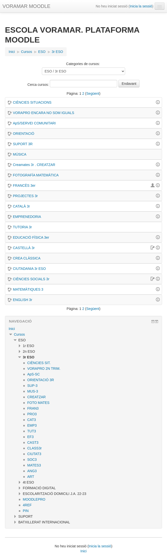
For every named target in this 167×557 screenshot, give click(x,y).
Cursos (19, 334)
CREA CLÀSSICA (26, 258)
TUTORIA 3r (22, 227)
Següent (92, 93)
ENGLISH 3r (22, 300)
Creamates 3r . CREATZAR (34, 165)
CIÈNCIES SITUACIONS (32, 102)
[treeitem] (83, 328)
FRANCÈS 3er (24, 185)
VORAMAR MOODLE (26, 6)
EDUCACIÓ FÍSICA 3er (31, 237)
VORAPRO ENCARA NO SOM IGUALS (43, 113)
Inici (12, 329)
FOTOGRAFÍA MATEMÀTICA (36, 175)
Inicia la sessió (141, 6)
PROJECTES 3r (25, 196)
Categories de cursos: (83, 64)
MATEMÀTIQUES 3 (28, 289)
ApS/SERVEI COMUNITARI (34, 123)
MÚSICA (19, 154)
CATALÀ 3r (21, 206)
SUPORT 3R (23, 144)
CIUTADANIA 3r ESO (29, 269)
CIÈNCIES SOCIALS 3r (31, 279)
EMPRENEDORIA (27, 217)
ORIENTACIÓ (23, 134)
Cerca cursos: (39, 85)
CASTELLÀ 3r (24, 248)
